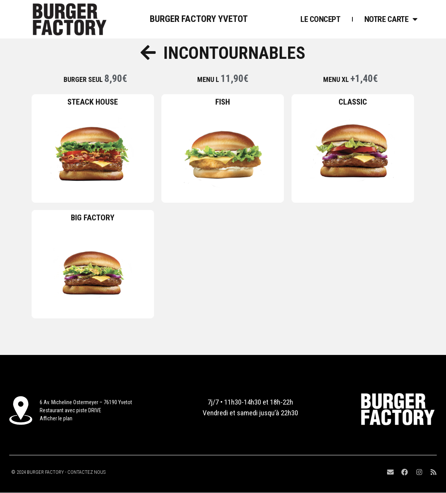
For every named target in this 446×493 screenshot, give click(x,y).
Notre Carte (390, 19)
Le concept (320, 19)
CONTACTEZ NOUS (86, 472)
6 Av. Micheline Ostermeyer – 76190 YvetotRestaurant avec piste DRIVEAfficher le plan (86, 410)
